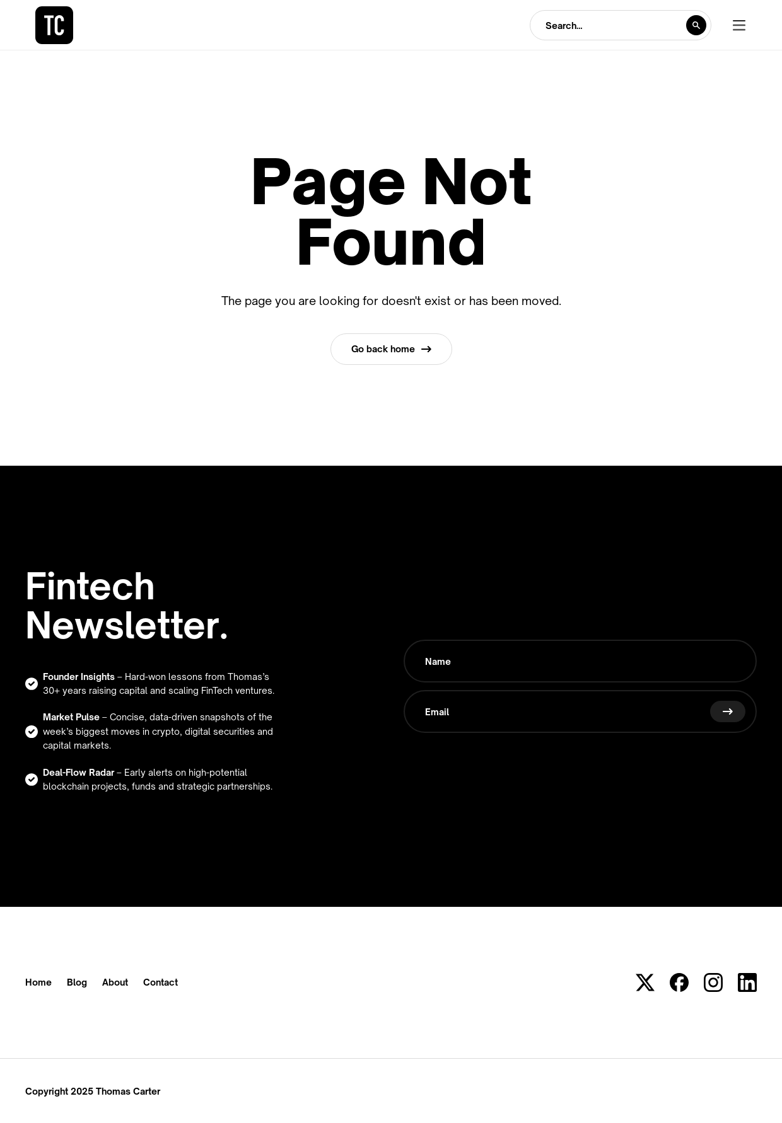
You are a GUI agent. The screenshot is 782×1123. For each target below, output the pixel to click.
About (115, 982)
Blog (77, 982)
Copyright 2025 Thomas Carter (92, 1091)
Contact (160, 982)
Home (38, 982)
